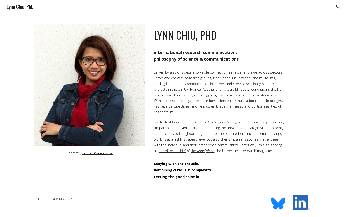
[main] (89, 152)
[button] (338, 6)
